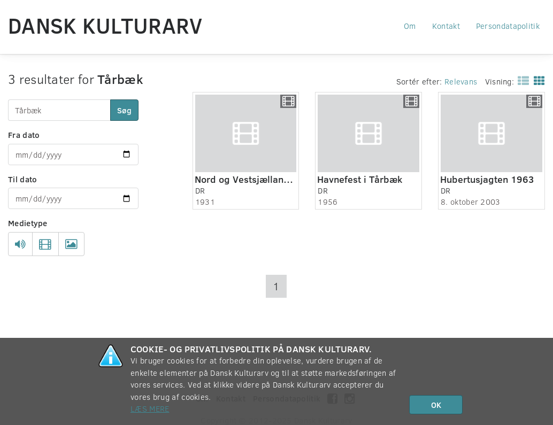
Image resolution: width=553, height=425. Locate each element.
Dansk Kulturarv (105, 25)
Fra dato (24, 134)
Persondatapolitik (508, 25)
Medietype (28, 223)
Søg (124, 110)
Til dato (22, 179)
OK (436, 404)
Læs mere (149, 408)
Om (410, 25)
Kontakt (446, 25)
